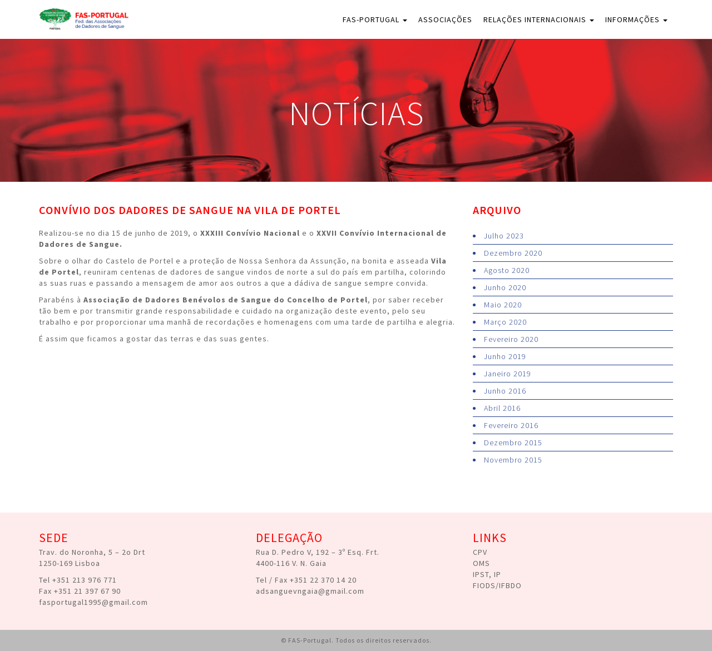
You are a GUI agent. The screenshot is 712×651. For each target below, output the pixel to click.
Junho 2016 (505, 391)
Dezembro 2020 (513, 253)
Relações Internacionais (538, 19)
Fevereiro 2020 (511, 339)
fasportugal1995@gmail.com (93, 602)
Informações (636, 19)
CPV (480, 552)
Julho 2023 (504, 236)
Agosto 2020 (507, 270)
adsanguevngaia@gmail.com (310, 591)
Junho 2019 (505, 356)
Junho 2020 (505, 287)
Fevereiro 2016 (511, 425)
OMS (481, 563)
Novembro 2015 (513, 460)
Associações (445, 19)
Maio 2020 (503, 305)
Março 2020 (505, 322)
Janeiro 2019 (507, 374)
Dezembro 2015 (513, 443)
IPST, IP (487, 574)
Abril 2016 (502, 408)
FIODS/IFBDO (497, 585)
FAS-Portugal (375, 19)
